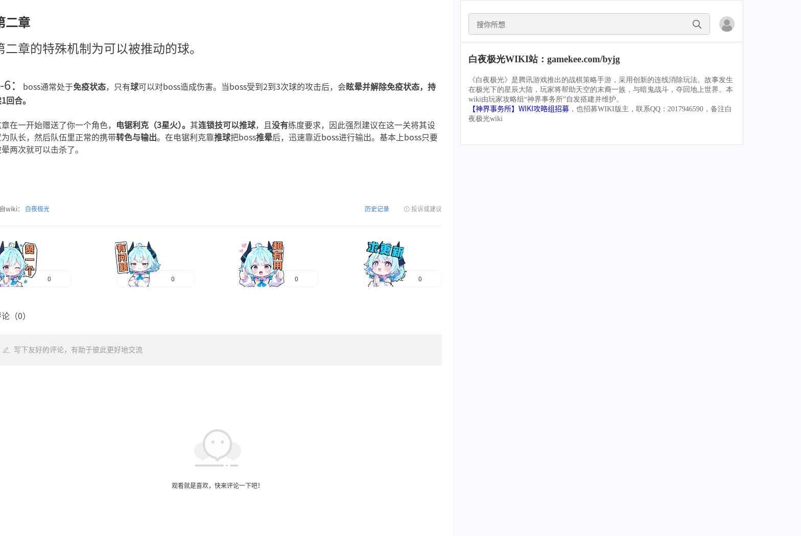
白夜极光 (36, 209)
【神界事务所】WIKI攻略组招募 (518, 108)
